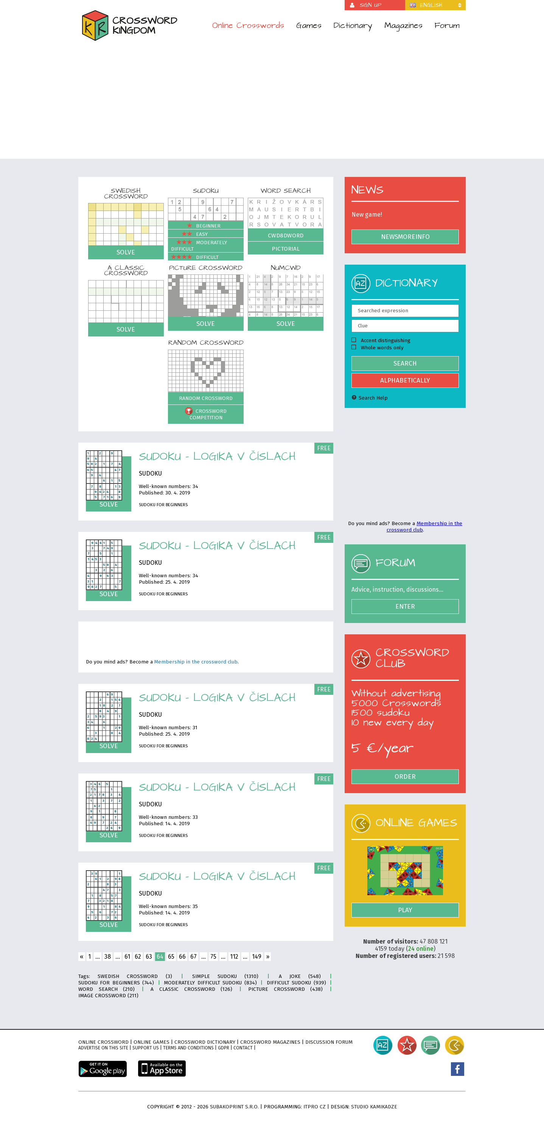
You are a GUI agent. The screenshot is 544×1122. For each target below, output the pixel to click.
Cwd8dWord (285, 235)
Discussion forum (329, 1042)
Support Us (145, 1048)
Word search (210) (106, 989)
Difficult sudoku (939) (296, 982)
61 (127, 956)
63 (149, 956)
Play (405, 910)
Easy (189, 234)
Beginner (196, 226)
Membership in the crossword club (196, 662)
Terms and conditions (188, 1048)
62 (138, 956)
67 (193, 956)
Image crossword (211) (108, 995)
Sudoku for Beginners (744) (116, 982)
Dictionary (353, 25)
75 (213, 956)
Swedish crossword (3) (135, 976)
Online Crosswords (248, 25)
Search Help (369, 398)
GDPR (223, 1048)
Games (309, 25)
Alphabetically (405, 380)
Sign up (370, 5)
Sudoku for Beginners (163, 504)
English (431, 5)
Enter (405, 607)
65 (171, 956)
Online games (151, 1042)
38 (107, 956)
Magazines (403, 25)
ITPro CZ (314, 1106)
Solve (126, 252)
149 (256, 956)
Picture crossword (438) (285, 989)
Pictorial (286, 248)
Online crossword (103, 1042)
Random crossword (206, 398)
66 (182, 956)
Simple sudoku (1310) (225, 976)
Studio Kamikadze (374, 1106)
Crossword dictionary (204, 1042)
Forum (447, 25)
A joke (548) (300, 976)
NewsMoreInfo (405, 237)
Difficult (195, 257)
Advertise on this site (103, 1048)
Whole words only (377, 347)
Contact (243, 1048)
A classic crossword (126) (191, 989)
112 (234, 956)
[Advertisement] (272, 100)
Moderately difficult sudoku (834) (210, 982)
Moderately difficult (199, 245)
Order (405, 777)
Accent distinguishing (380, 340)
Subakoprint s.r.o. (234, 1106)
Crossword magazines (270, 1042)
